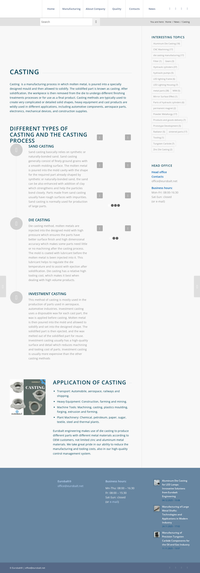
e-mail (160, 201)
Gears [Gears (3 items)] (169, 61)
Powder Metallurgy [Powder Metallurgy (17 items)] (165, 114)
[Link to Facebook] (170, 9)
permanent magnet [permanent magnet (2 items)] (164, 108)
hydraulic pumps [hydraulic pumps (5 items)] (163, 72)
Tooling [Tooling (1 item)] (158, 137)
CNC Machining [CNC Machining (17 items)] (163, 49)
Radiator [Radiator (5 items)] (159, 131)
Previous (100, 137)
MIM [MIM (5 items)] (176, 90)
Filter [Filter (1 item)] (157, 61)
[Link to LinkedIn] (176, 9)
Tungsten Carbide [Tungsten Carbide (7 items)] (163, 143)
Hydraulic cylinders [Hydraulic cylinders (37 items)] (165, 66)
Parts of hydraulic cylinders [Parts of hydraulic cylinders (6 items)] (168, 102)
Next (128, 137)
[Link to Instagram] (187, 9)
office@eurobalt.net (164, 181)
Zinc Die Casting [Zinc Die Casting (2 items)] (162, 149)
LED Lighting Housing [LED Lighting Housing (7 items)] (165, 84)
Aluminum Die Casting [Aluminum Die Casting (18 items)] (166, 43)
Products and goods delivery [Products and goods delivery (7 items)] (169, 119)
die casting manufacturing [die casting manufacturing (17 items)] (168, 55)
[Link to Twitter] (181, 9)
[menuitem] (51, 9)
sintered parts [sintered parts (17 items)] (178, 131)
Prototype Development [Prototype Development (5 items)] (167, 125)
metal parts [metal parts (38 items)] (161, 90)
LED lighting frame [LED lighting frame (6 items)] (164, 78)
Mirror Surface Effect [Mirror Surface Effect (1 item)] (165, 96)
